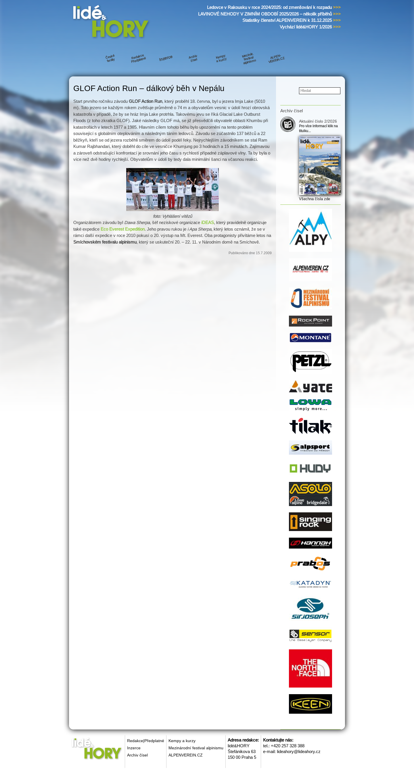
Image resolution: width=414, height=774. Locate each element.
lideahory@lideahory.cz (299, 751)
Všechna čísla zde (314, 199)
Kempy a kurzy (181, 740)
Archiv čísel (137, 755)
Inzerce (134, 748)
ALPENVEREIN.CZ (185, 755)
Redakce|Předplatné (145, 740)
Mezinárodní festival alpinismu (195, 748)
